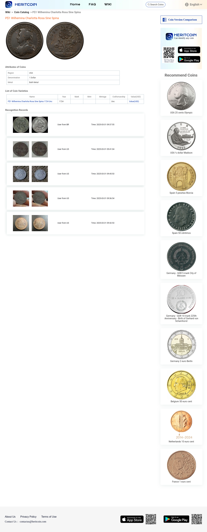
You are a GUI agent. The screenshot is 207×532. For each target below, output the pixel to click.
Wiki (7, 12)
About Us (10, 516)
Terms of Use (48, 516)
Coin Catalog (21, 12)
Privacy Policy (28, 516)
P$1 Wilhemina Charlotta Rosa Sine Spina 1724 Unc (30, 101)
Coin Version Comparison (182, 19)
